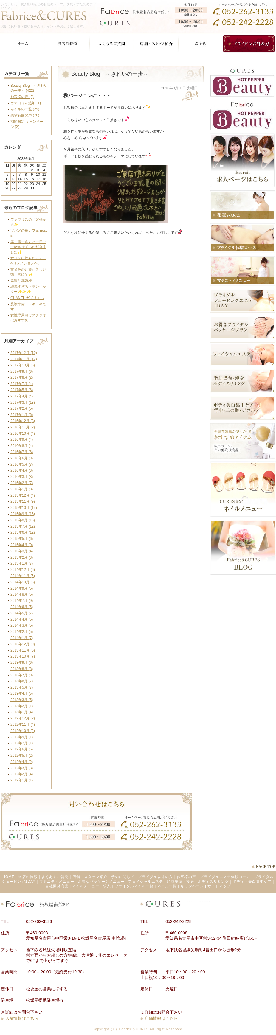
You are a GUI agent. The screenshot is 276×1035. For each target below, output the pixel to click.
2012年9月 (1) (21, 737)
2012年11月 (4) (22, 724)
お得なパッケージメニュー (101, 881)
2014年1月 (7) (21, 638)
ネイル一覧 (167, 886)
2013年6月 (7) (21, 681)
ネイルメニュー (85, 886)
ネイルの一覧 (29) (24, 109)
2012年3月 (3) (21, 768)
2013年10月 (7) (22, 656)
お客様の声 (186, 877)
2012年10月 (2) (22, 731)
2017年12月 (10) (23, 353)
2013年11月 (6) (22, 650)
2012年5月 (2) (21, 755)
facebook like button (183, 250)
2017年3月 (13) (22, 402)
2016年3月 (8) (21, 477)
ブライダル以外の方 (155, 877)
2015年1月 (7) (21, 563)
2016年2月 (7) (21, 483)
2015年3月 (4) (21, 551)
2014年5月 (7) (21, 613)
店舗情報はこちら (21, 1018)
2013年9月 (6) (21, 663)
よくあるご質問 (55, 877)
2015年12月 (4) (22, 495)
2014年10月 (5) (22, 582)
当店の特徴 (28, 877)
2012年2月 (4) (21, 774)
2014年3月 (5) (21, 625)
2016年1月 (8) (21, 489)
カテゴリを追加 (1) (25, 103)
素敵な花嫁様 (21, 281)
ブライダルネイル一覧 (134, 886)
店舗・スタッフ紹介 (89, 877)
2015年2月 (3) (21, 557)
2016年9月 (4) (21, 439)
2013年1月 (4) (21, 712)
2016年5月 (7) (21, 464)
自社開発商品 (57, 886)
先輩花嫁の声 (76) (24, 115)
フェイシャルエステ (145, 881)
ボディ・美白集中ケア (252, 881)
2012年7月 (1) (21, 743)
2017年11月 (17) (23, 359)
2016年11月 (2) (22, 427)
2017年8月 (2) (21, 377)
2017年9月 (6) (21, 371)
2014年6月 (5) (21, 607)
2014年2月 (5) (21, 632)
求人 (107, 886)
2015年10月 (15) (23, 508)
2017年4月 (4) (21, 396)
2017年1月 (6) (21, 415)
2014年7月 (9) (21, 601)
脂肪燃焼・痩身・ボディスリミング (198, 881)
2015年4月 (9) (21, 545)
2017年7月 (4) (21, 384)
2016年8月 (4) (21, 446)
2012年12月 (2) (22, 718)
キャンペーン (192, 886)
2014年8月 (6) (21, 594)
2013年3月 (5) (21, 700)
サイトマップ (219, 886)
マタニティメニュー (56, 881)
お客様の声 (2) (22, 97)
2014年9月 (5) (21, 588)
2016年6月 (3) (21, 458)
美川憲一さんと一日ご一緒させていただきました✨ (28, 247)
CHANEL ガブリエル (27, 298)
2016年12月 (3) (22, 421)
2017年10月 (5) (22, 365)
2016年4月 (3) (21, 470)
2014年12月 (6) (22, 570)
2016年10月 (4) (22, 433)
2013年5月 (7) (21, 687)
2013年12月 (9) (22, 644)
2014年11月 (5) (22, 576)
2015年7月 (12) (22, 526)
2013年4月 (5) (21, 693)
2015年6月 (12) (22, 532)
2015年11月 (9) (22, 501)
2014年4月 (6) (21, 619)
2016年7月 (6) (21, 452)
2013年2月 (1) (21, 706)
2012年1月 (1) (21, 780)
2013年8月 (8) (21, 669)
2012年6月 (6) (21, 749)
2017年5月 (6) (21, 390)
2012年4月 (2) (21, 762)
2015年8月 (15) (22, 520)
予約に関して (122, 877)
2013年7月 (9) (21, 675)
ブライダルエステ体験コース (225, 877)
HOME (8, 877)
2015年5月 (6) (21, 539)
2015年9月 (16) (22, 514)
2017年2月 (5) (21, 408)
